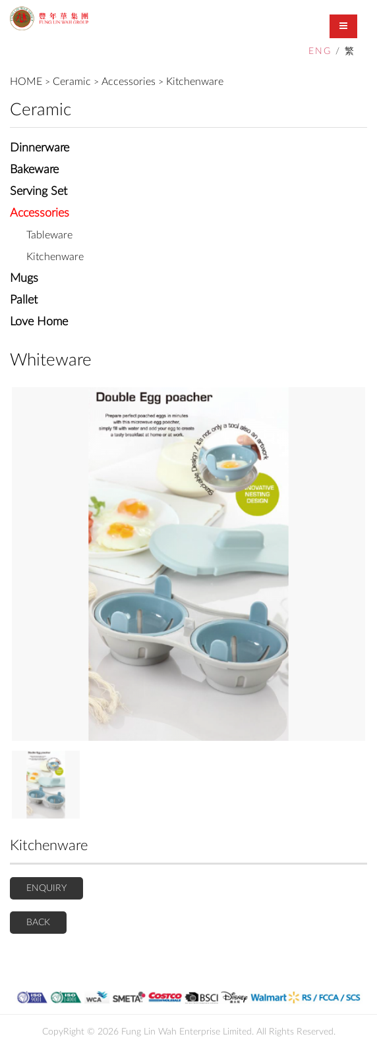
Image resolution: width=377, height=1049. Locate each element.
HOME (26, 81)
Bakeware (34, 170)
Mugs (24, 278)
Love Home (39, 322)
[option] (188, 564)
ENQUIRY (46, 888)
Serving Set (38, 192)
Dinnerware (39, 148)
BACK (38, 922)
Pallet (24, 300)
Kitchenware (194, 81)
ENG (320, 51)
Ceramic (72, 81)
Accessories (129, 81)
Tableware (49, 235)
